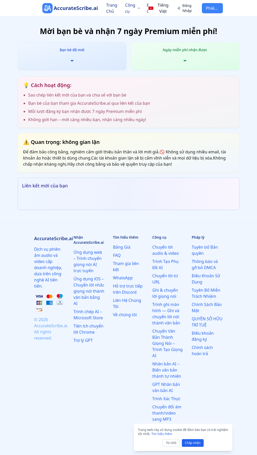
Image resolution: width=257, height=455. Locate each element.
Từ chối (171, 443)
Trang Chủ (111, 8)
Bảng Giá (121, 247)
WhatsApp (123, 278)
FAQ (117, 255)
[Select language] (160, 8)
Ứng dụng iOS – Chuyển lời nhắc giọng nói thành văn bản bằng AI (89, 291)
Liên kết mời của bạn (45, 186)
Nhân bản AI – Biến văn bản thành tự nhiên (166, 370)
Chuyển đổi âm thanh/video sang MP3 (166, 413)
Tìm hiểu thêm (161, 434)
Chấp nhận (193, 443)
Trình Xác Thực (166, 398)
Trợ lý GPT (83, 340)
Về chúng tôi (125, 315)
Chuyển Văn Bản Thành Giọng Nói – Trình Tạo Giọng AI (167, 343)
